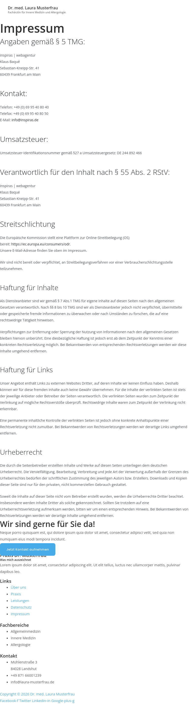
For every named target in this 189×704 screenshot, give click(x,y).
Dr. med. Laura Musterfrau (34, 8)
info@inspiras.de (25, 120)
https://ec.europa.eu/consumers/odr (40, 244)
